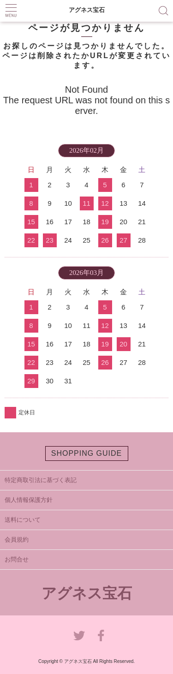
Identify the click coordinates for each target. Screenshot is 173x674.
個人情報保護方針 (29, 499)
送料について (23, 519)
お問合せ (17, 559)
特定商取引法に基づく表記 (41, 480)
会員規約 (17, 539)
